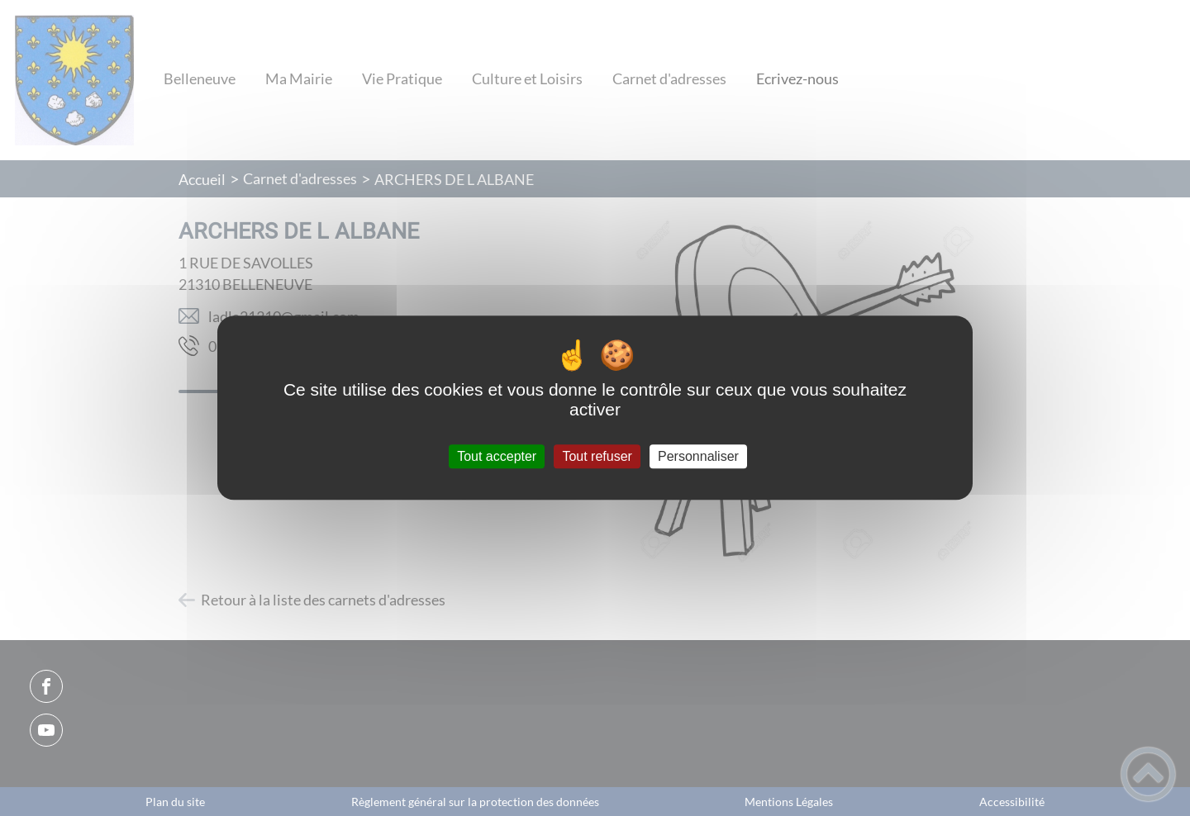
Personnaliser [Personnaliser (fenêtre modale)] (698, 456)
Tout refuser (596, 456)
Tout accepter (496, 456)
